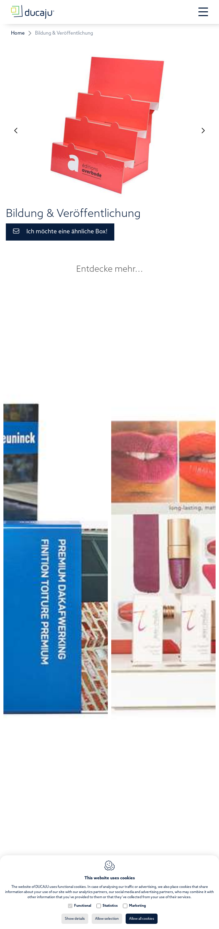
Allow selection (107, 919)
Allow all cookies (141, 919)
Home (18, 33)
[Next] (203, 130)
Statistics (110, 906)
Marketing (137, 906)
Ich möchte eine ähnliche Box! (66, 231)
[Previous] (16, 130)
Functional (82, 906)
